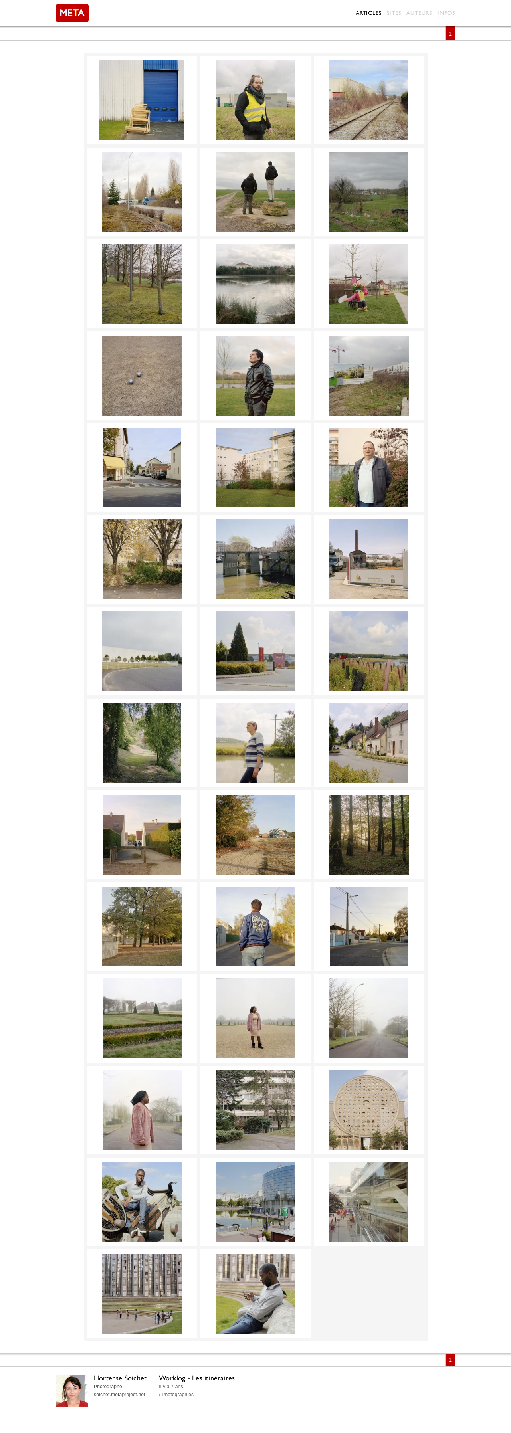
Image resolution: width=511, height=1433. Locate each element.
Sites (394, 13)
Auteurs (419, 13)
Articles (368, 13)
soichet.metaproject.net (119, 1394)
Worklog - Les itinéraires (197, 1378)
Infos (446, 13)
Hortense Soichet (120, 1378)
